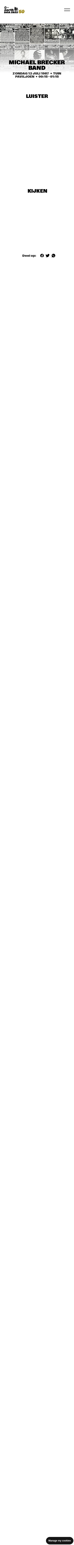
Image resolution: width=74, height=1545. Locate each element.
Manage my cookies (60, 1540)
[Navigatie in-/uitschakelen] (67, 10)
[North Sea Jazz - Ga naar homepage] (14, 10)
